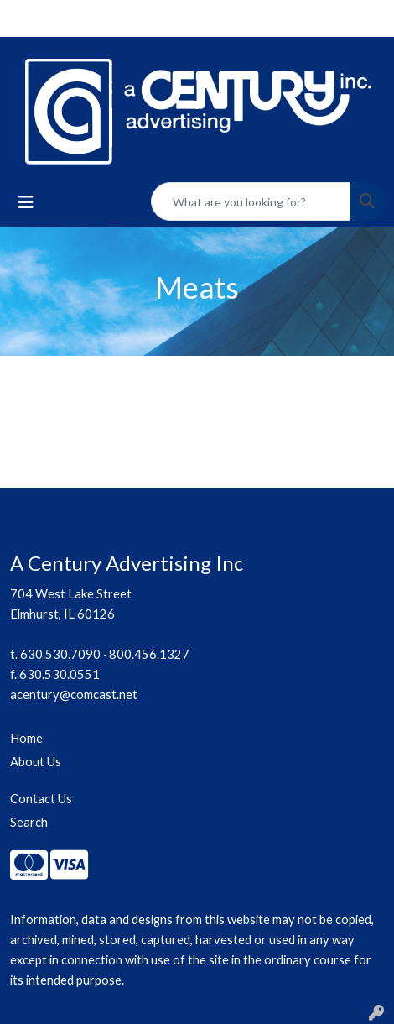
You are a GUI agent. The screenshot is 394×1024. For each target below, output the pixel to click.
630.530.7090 (60, 654)
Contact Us (41, 799)
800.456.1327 (149, 654)
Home (26, 738)
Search (29, 822)
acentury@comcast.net (73, 694)
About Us (35, 762)
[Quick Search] (250, 201)
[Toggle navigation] (26, 202)
